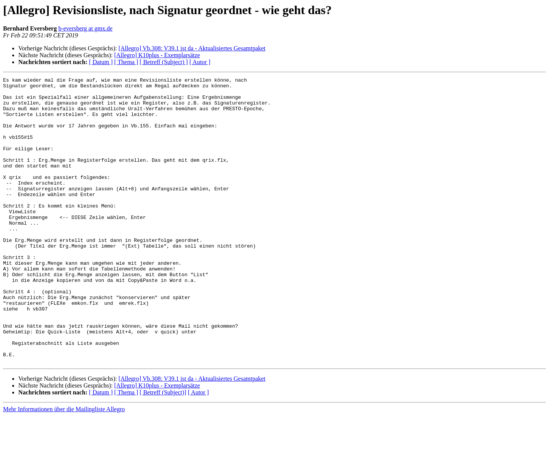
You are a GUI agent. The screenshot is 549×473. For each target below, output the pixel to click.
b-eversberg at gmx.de (85, 28)
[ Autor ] (199, 62)
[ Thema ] (126, 62)
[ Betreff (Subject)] (163, 449)
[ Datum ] (100, 62)
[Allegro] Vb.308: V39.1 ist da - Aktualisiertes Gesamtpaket (192, 48)
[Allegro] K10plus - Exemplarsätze (157, 55)
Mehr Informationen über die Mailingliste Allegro (64, 466)
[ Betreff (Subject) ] (164, 62)
